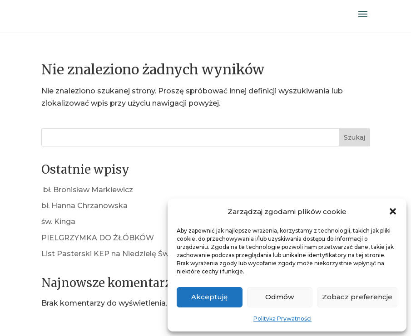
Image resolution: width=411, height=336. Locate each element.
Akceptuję (209, 296)
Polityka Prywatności (282, 318)
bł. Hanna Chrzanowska (84, 205)
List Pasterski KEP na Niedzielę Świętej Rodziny (129, 253)
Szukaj (354, 137)
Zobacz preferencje (357, 296)
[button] (392, 211)
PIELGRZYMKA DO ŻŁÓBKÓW (97, 238)
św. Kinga (58, 221)
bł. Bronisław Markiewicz (87, 189)
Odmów (279, 296)
